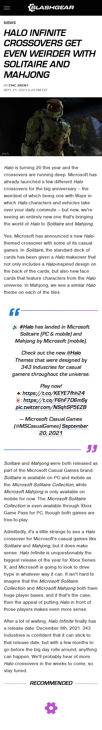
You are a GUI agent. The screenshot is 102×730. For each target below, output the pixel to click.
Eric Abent (18, 85)
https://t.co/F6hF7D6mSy (55, 400)
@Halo (74, 353)
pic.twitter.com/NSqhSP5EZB (51, 407)
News (10, 23)
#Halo (26, 327)
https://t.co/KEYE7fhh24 (54, 393)
